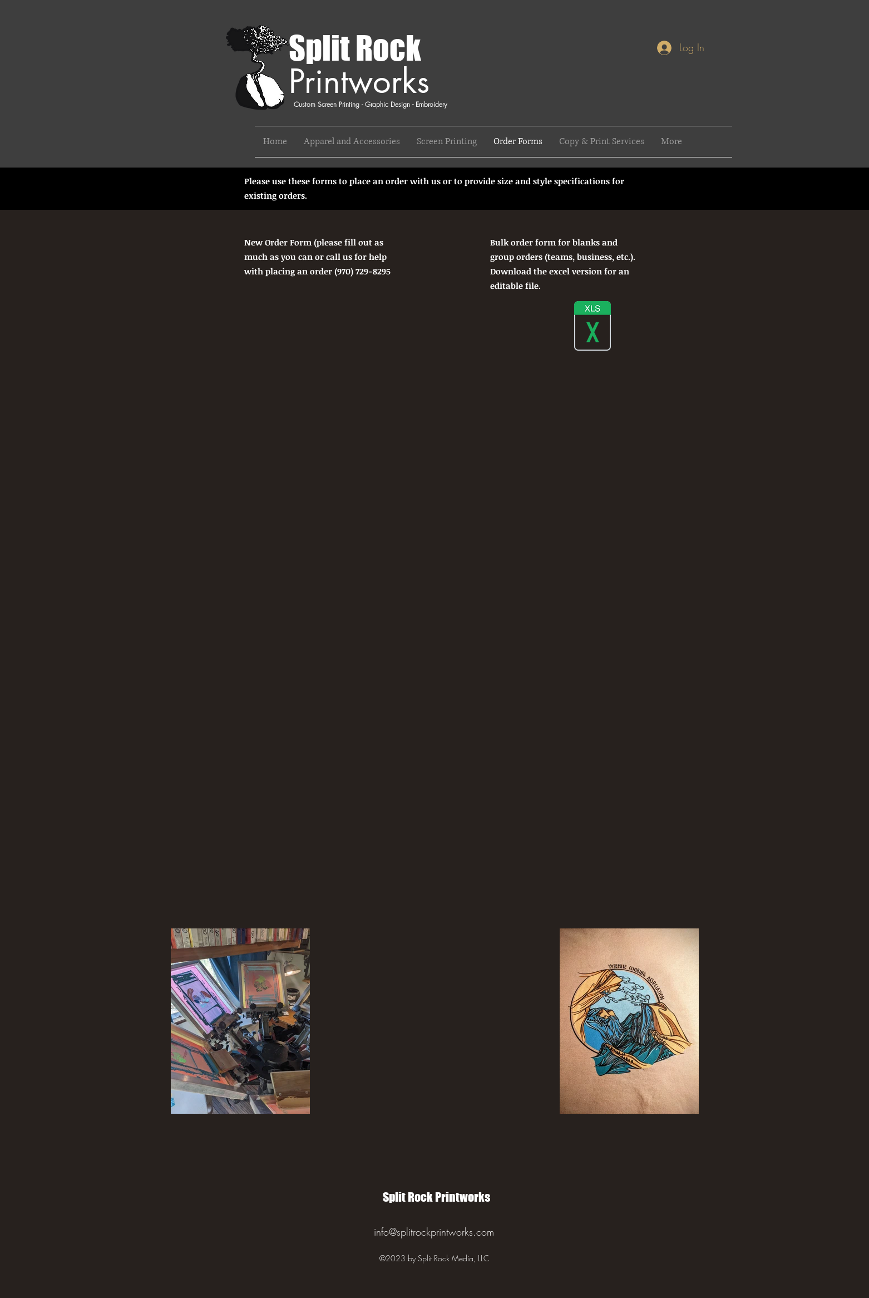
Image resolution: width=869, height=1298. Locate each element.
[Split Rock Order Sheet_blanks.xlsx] (592, 327)
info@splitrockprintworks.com (434, 1231)
